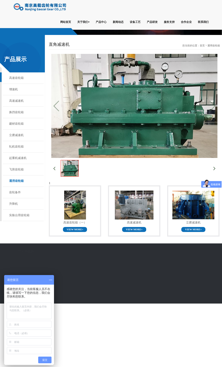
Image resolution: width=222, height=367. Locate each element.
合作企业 (186, 22)
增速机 (13, 89)
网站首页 (65, 22)
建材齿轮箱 (16, 123)
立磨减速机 (16, 135)
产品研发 (152, 22)
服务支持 (169, 22)
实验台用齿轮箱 (19, 215)
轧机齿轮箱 (16, 146)
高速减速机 (16, 100)
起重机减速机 (18, 158)
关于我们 (83, 22)
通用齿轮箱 (16, 180)
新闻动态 (118, 22)
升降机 (13, 203)
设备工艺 (135, 22)
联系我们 (203, 22)
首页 (202, 45)
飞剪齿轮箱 (16, 169)
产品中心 (101, 22)
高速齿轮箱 (16, 77)
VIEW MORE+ (75, 229)
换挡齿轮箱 (16, 112)
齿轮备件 (15, 192)
